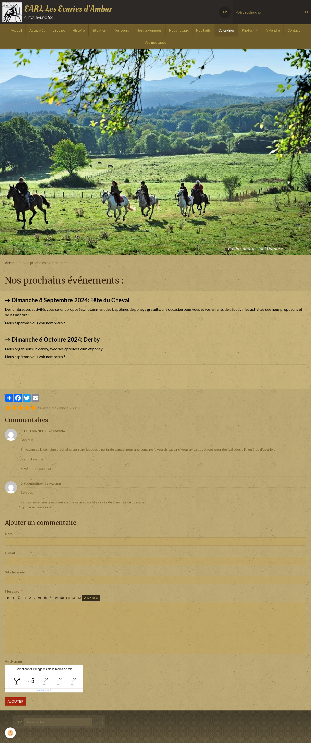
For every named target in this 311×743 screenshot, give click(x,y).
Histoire (79, 30)
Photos (248, 30)
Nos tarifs (203, 30)
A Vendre (273, 30)
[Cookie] (10, 732)
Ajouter (15, 701)
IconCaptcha (43, 690)
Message (12, 591)
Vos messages (155, 42)
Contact (293, 30)
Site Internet (15, 572)
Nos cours (121, 30)
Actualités (37, 30)
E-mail (10, 553)
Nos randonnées (149, 30)
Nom (9, 534)
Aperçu (91, 598)
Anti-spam (13, 661)
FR (225, 12)
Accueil (16, 30)
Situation (99, 30)
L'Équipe (59, 30)
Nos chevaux (179, 30)
